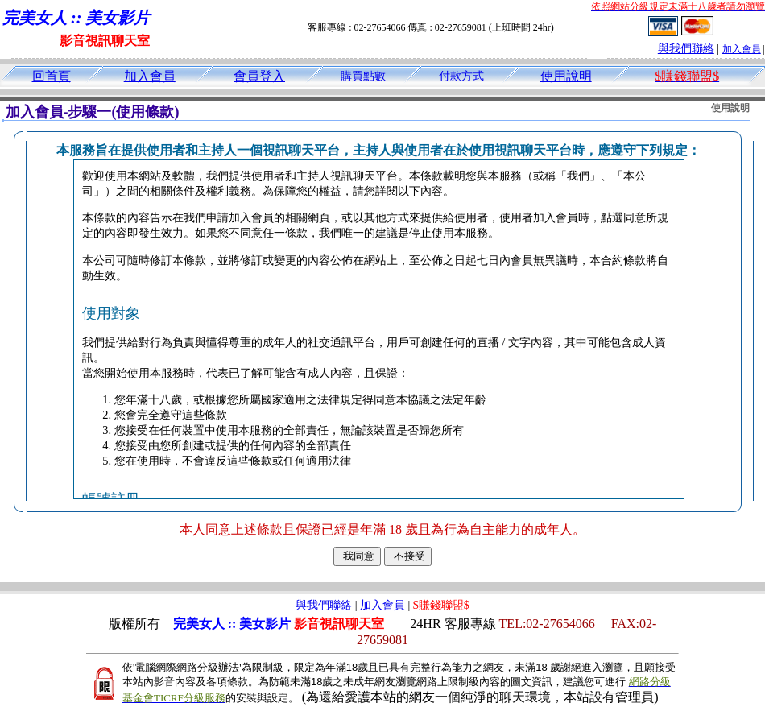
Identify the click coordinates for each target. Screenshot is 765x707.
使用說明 (566, 76)
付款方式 (461, 76)
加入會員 (741, 49)
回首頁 (51, 76)
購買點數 (363, 76)
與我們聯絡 (686, 49)
